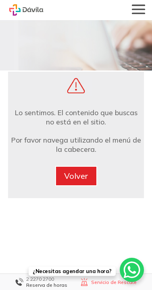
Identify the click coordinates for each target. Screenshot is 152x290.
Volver (76, 176)
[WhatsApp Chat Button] (132, 270)
